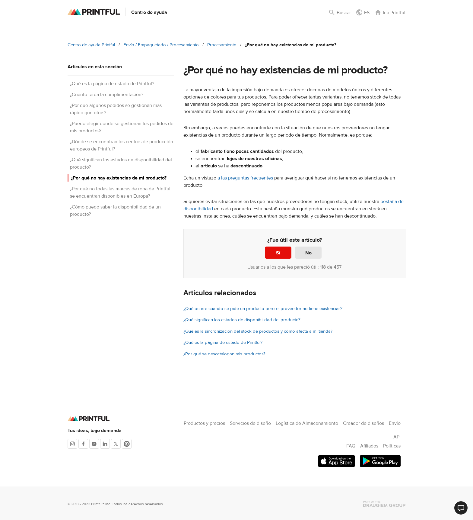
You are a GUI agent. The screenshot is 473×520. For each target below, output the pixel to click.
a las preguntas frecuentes (245, 178)
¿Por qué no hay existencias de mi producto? (119, 178)
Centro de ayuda (149, 12)
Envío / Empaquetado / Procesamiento (161, 45)
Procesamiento (222, 45)
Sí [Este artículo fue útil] (278, 253)
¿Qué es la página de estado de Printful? (112, 84)
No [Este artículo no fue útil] (308, 253)
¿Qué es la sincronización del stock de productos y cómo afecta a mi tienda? (257, 331)
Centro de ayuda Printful (91, 45)
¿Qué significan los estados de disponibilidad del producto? (241, 320)
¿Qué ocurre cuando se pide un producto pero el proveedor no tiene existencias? (262, 309)
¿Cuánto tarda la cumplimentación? (106, 95)
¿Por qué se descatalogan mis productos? (224, 354)
